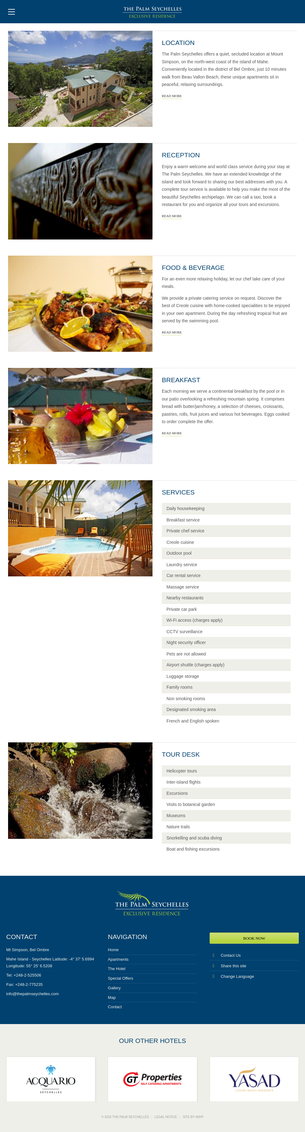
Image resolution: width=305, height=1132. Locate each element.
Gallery (114, 988)
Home (113, 949)
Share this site (228, 966)
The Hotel (116, 968)
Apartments (118, 959)
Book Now (254, 938)
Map (112, 997)
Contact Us (225, 955)
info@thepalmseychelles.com (32, 993)
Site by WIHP (193, 1117)
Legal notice (166, 1117)
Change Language (232, 976)
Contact (115, 1006)
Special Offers (120, 978)
